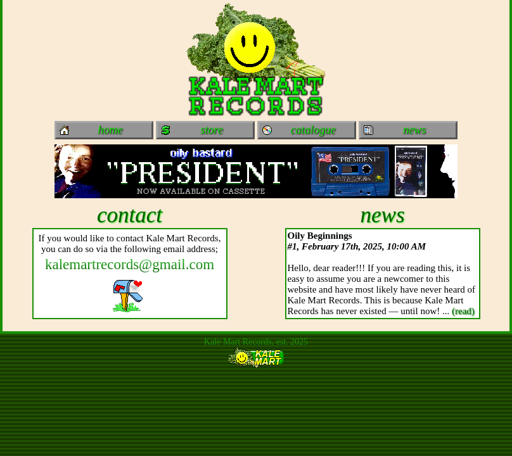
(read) (463, 311)
